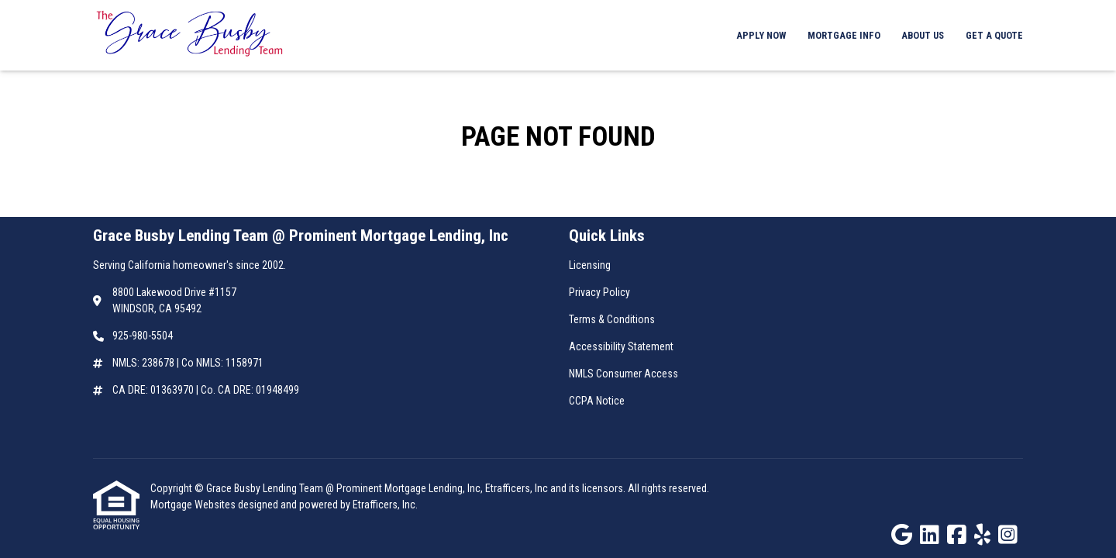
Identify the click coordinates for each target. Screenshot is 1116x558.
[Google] (901, 535)
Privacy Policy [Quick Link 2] (599, 292)
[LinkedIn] (929, 535)
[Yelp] (982, 535)
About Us (922, 35)
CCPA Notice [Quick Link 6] (597, 400)
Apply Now (761, 35)
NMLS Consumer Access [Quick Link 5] (623, 373)
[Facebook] (956, 535)
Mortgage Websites (194, 504)
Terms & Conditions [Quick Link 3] (612, 319)
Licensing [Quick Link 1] (590, 265)
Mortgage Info (844, 35)
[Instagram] (1008, 535)
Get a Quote (994, 35)
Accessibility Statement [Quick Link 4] (621, 346)
